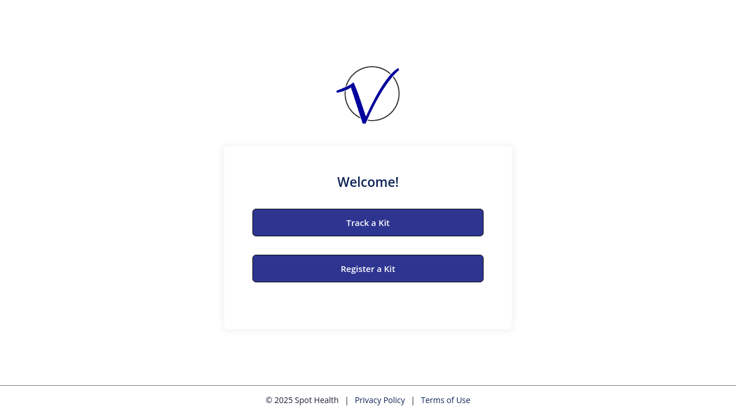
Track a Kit (368, 222)
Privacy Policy (380, 399)
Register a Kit (368, 268)
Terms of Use (445, 399)
